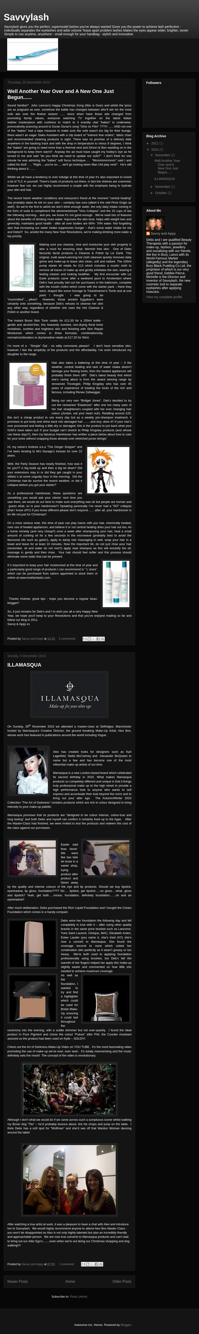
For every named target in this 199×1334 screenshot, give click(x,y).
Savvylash (26, 17)
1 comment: (67, 1264)
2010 (155, 149)
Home (70, 1281)
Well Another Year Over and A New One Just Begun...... (167, 166)
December (163, 155)
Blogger (126, 1325)
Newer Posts (17, 1281)
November (163, 186)
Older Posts (122, 1281)
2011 (155, 143)
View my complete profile (164, 297)
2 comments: (68, 638)
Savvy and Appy (163, 233)
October (161, 193)
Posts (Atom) (78, 1296)
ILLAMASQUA (24, 665)
